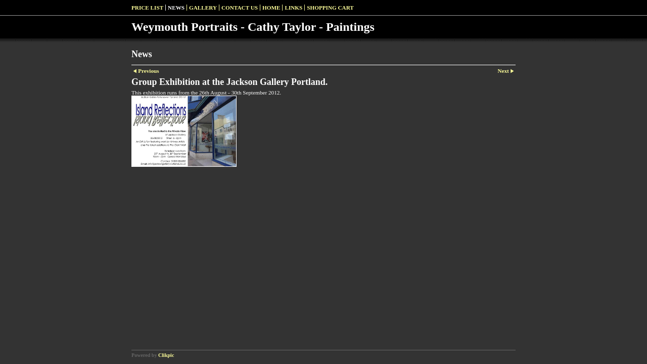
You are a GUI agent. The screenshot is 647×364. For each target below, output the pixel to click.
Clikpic (166, 355)
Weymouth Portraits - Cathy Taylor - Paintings (253, 26)
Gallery (203, 8)
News (176, 8)
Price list (147, 8)
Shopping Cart (330, 8)
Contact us (239, 8)
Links (293, 8)
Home (271, 8)
